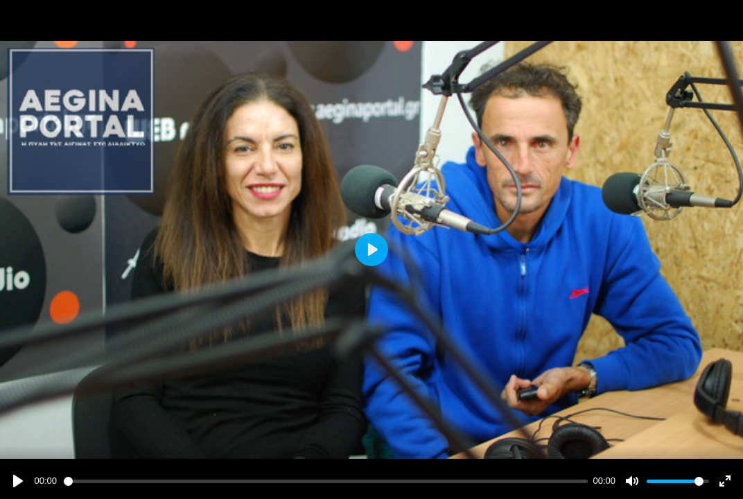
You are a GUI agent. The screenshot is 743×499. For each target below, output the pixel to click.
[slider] (326, 481)
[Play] (18, 481)
